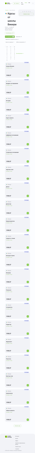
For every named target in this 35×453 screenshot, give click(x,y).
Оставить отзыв (9, 67)
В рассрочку (14, 52)
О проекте (17, 448)
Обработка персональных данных (20, 444)
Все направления (10, 36)
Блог (29, 2)
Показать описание (8, 29)
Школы (26, 2)
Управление (19, 36)
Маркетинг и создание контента (12, 39)
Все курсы (22, 3)
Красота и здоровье (10, 42)
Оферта (16, 440)
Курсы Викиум (12, 10)
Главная (6, 10)
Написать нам (18, 446)
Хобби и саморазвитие (21, 42)
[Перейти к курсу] (28, 75)
